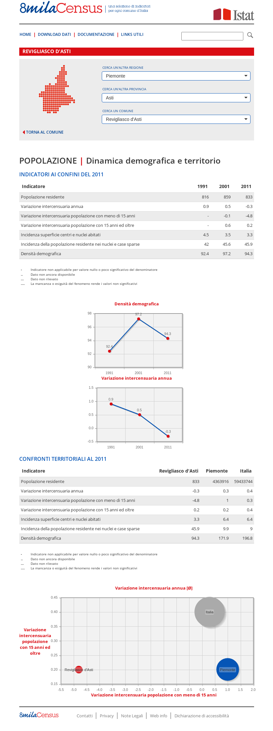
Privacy (107, 716)
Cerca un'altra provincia (124, 89)
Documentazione (96, 34)
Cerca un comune (117, 111)
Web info (158, 716)
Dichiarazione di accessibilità (201, 716)
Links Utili (132, 34)
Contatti (85, 716)
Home (25, 34)
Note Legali (132, 716)
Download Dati (54, 34)
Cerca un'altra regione (123, 67)
